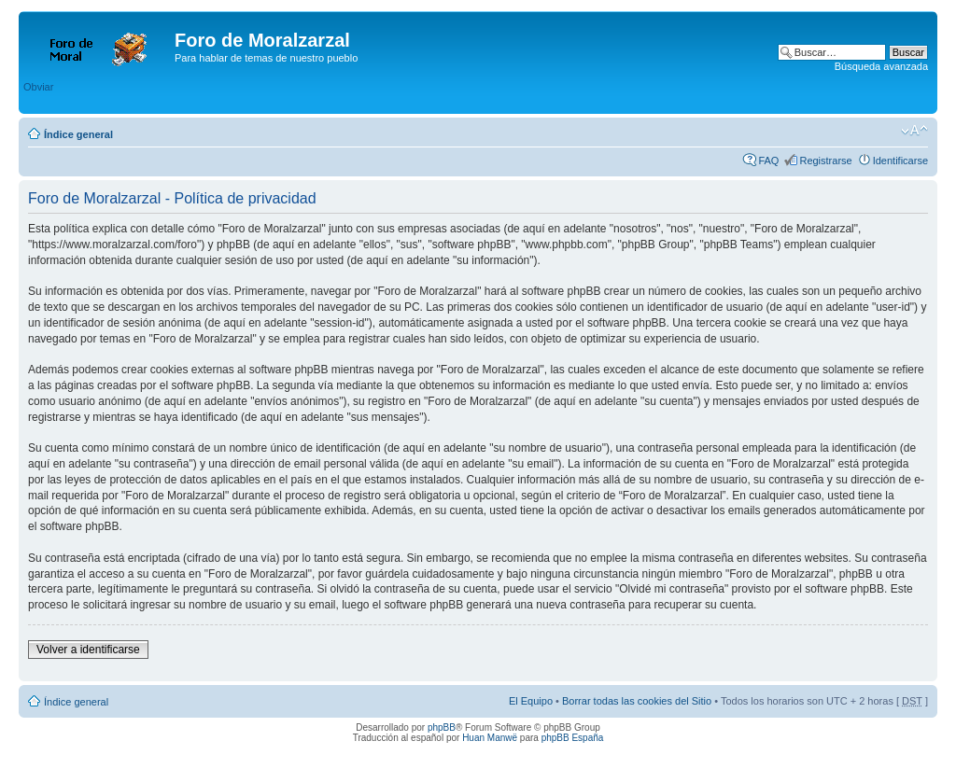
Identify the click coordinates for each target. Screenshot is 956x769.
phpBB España (572, 738)
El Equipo (531, 700)
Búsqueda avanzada (881, 66)
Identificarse (900, 160)
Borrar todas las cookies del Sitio (636, 700)
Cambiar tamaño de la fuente (914, 130)
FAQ (768, 160)
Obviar (38, 86)
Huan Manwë (489, 738)
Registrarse (825, 160)
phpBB (442, 727)
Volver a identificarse (88, 649)
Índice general (78, 134)
